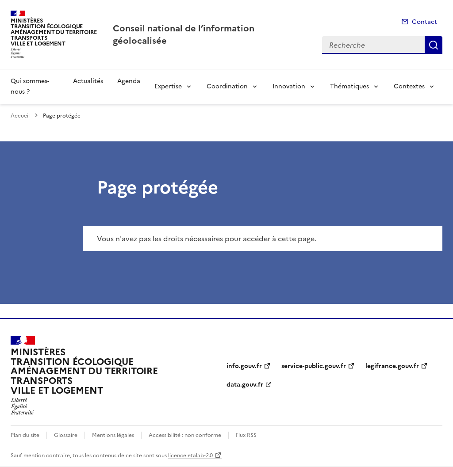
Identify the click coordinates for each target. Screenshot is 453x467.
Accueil (20, 116)
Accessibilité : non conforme (185, 435)
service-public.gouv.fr (313, 366)
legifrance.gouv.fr (392, 366)
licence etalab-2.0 (190, 455)
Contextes (409, 86)
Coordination (227, 86)
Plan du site (25, 435)
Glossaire (65, 435)
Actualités (88, 81)
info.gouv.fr (244, 366)
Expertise (168, 86)
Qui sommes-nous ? (30, 86)
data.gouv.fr (244, 384)
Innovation (289, 86)
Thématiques (349, 86)
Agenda (128, 81)
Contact (424, 22)
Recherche (433, 45)
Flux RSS (246, 435)
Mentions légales (113, 435)
